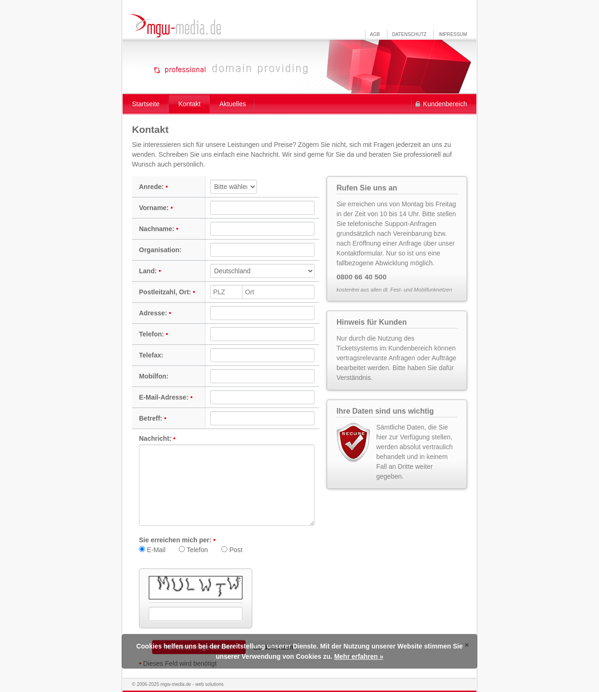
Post (231, 550)
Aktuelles (232, 104)
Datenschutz (409, 34)
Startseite (146, 104)
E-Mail (152, 550)
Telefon (193, 550)
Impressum (452, 34)
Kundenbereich (445, 104)
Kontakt (189, 104)
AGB (375, 34)
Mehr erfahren (356, 656)
